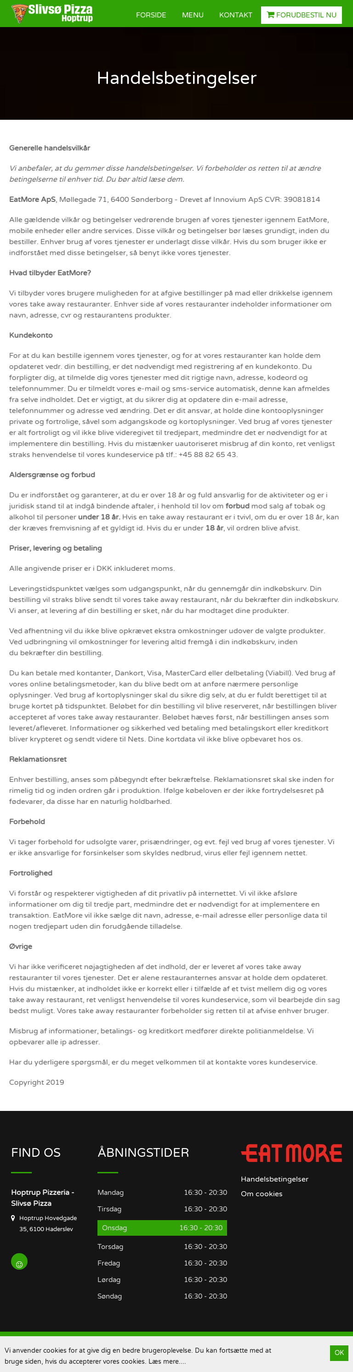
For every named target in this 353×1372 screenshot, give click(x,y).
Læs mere (163, 1362)
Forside (151, 15)
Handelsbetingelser (274, 1179)
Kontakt (235, 15)
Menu (193, 15)
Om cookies (262, 1194)
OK (339, 1353)
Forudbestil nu (301, 15)
